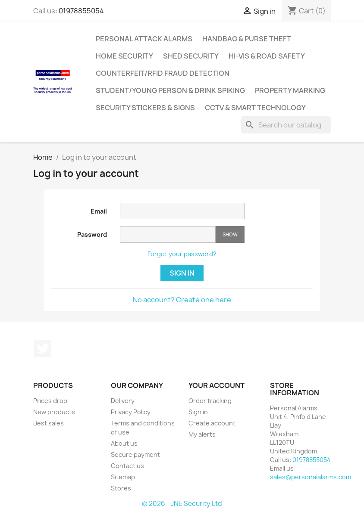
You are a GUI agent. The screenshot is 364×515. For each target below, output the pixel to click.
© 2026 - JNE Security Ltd (182, 503)
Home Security (124, 56)
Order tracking (210, 401)
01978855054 (81, 11)
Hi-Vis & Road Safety (267, 56)
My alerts (202, 434)
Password (92, 234)
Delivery (123, 401)
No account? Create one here (182, 299)
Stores (121, 488)
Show (230, 234)
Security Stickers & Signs (145, 107)
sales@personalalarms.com (310, 477)
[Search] (286, 124)
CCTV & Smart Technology (255, 107)
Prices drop (50, 401)
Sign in (182, 273)
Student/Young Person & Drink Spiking (170, 90)
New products (54, 412)
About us (124, 443)
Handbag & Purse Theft (246, 38)
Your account (216, 385)
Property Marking (290, 90)
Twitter (42, 348)
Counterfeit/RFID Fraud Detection (162, 73)
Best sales (48, 423)
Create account (211, 423)
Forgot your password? (182, 254)
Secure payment (135, 454)
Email (99, 211)
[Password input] (168, 234)
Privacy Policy (131, 412)
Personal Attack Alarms (144, 38)
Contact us (127, 466)
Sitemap (123, 477)
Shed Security (191, 56)
